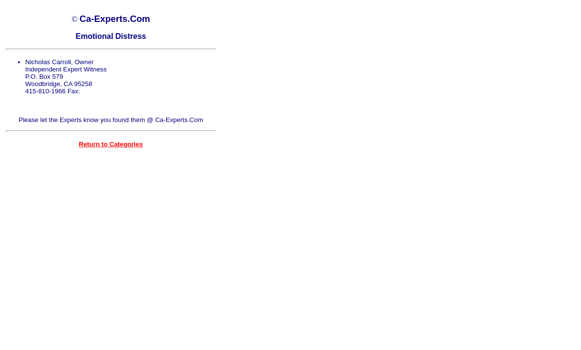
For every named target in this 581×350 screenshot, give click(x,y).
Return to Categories (111, 144)
